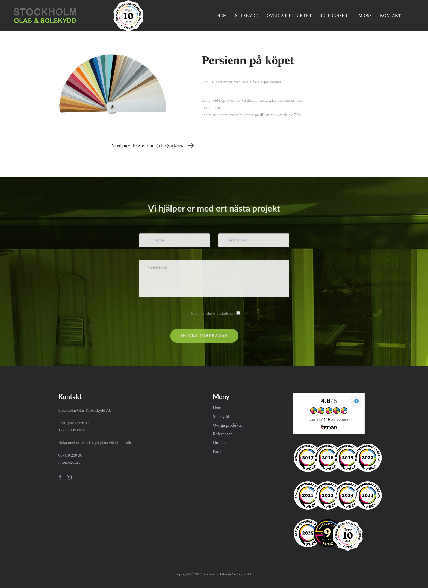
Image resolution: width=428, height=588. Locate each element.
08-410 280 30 (70, 455)
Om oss (219, 442)
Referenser (222, 434)
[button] (413, 15)
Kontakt (220, 451)
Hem (217, 407)
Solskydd (221, 416)
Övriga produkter (228, 425)
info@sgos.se (69, 462)
